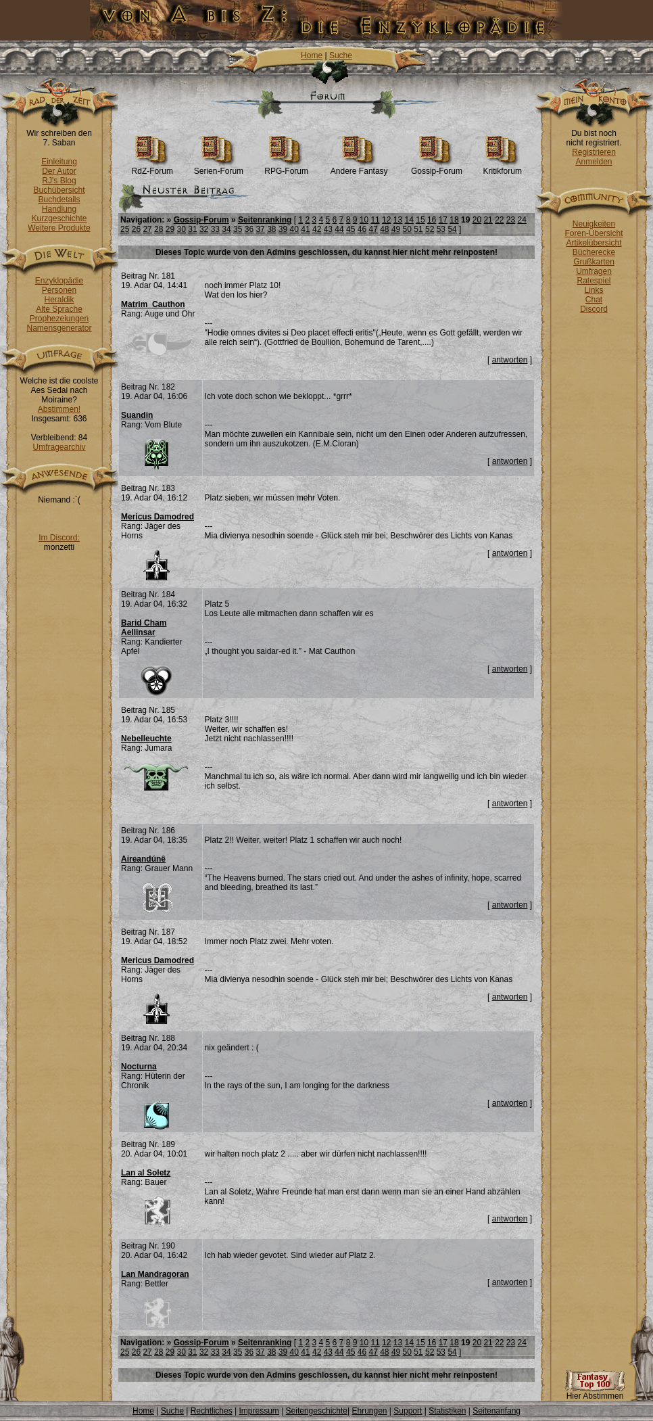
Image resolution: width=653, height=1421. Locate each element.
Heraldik (59, 299)
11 (374, 220)
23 (510, 220)
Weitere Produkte (59, 228)
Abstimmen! (59, 409)
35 (237, 229)
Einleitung (59, 161)
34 (226, 229)
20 (477, 220)
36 (249, 229)
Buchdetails (59, 199)
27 (147, 229)
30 (181, 229)
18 (454, 220)
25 (124, 229)
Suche (340, 55)
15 (420, 220)
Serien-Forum (218, 167)
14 (409, 220)
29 (170, 229)
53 (441, 229)
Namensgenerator (58, 328)
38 (271, 229)
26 (136, 229)
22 (499, 220)
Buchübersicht (58, 190)
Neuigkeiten (594, 224)
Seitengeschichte (316, 1411)
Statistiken (447, 1411)
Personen (59, 290)
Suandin (137, 415)
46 (362, 229)
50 (407, 229)
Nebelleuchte (146, 738)
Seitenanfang (497, 1411)
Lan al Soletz (145, 1173)
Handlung (59, 209)
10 (364, 220)
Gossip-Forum (436, 167)
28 (158, 229)
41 (305, 229)
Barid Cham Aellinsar (143, 627)
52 (429, 229)
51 (418, 229)
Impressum (259, 1411)
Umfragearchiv (58, 447)
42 (316, 229)
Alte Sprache (59, 309)
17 (443, 220)
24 (522, 220)
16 (431, 220)
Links (593, 290)
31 (192, 229)
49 (395, 229)
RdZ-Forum (152, 167)
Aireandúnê (143, 859)
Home (311, 55)
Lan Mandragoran (155, 1274)
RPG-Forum (286, 167)
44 (339, 229)
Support (407, 1411)
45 (350, 229)
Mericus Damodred (157, 516)
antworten (510, 360)
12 (386, 220)
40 (294, 229)
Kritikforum (502, 167)
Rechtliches (212, 1411)
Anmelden (593, 161)
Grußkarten (593, 261)
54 (452, 229)
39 (283, 229)
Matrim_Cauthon (153, 304)
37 (260, 229)
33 (215, 229)
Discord (594, 309)
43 (328, 229)
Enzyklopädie (59, 280)
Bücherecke (594, 252)
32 (203, 229)
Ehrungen (369, 1411)
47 (372, 229)
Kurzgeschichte (59, 218)
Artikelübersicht (593, 243)
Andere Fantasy (359, 167)
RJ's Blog (59, 180)
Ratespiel (593, 280)
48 (384, 229)
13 (397, 220)
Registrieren (594, 152)
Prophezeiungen (59, 318)
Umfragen (594, 271)
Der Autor (59, 171)
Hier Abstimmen (595, 1392)
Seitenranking (264, 220)
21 (487, 220)
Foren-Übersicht (593, 233)
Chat (593, 299)
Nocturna (139, 1066)
